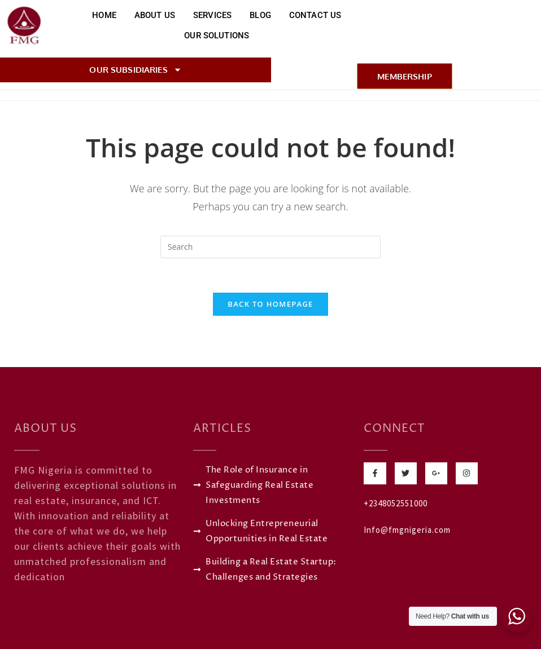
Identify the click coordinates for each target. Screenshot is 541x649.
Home (104, 15)
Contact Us (315, 15)
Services (212, 15)
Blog (260, 15)
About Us (154, 15)
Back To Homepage (270, 304)
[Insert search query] (270, 247)
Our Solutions (216, 35)
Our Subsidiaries (135, 70)
